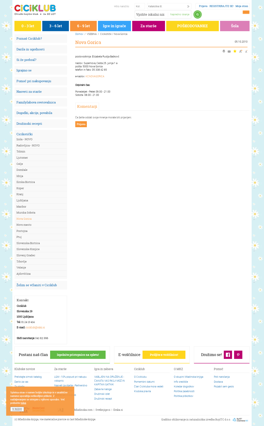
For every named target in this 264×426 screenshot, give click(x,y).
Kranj (19, 194)
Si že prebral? (26, 60)
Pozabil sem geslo (224, 386)
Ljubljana (22, 200)
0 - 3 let (27, 25)
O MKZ (178, 369)
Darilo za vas (21, 381)
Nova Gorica (24, 219)
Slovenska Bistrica (28, 243)
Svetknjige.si (102, 410)
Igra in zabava (103, 369)
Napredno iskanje (179, 14)
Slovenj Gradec (25, 255)
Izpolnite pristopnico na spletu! (78, 355)
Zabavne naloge (103, 389)
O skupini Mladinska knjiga (188, 376)
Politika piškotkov (183, 396)
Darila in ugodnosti (30, 49)
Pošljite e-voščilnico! (164, 355)
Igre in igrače (114, 25)
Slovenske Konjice (28, 249)
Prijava (203, 6)
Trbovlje (21, 261)
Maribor (21, 206)
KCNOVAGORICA (95, 76)
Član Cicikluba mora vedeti (148, 386)
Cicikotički (24, 134)
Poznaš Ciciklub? (29, 38)
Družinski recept (103, 398)
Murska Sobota (25, 212)
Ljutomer (22, 157)
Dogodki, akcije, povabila (34, 113)
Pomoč (218, 369)
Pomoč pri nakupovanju (33, 81)
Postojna (21, 231)
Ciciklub (139, 369)
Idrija (19, 176)
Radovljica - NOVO (28, 145)
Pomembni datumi (144, 381)
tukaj (23, 403)
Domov (79, 34)
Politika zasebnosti (184, 391)
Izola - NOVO (24, 139)
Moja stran (242, 6)
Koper (20, 188)
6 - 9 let (83, 25)
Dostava (218, 381)
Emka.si (118, 410)
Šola (235, 25)
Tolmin (20, 151)
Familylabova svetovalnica (36, 102)
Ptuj (19, 237)
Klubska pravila (142, 391)
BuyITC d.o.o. (223, 419)
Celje (19, 164)
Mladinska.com (83, 410)
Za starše (148, 25)
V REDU (17, 409)
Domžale (21, 170)
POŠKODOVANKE (192, 25)
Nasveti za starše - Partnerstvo (70, 385)
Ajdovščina (23, 273)
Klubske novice (24, 369)
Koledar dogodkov (184, 386)
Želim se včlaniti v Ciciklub (36, 285)
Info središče (181, 381)
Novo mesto (23, 225)
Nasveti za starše (29, 91)
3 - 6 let (55, 25)
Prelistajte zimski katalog (28, 376)
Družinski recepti (29, 123)
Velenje (21, 267)
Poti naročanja (222, 376)
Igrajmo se (24, 70)
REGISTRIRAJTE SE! (221, 6)
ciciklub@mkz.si (35, 327)
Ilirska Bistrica (25, 182)
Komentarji (87, 106)
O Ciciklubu (140, 376)
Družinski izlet (102, 393)
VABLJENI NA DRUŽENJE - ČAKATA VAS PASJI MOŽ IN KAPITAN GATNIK (109, 380)
